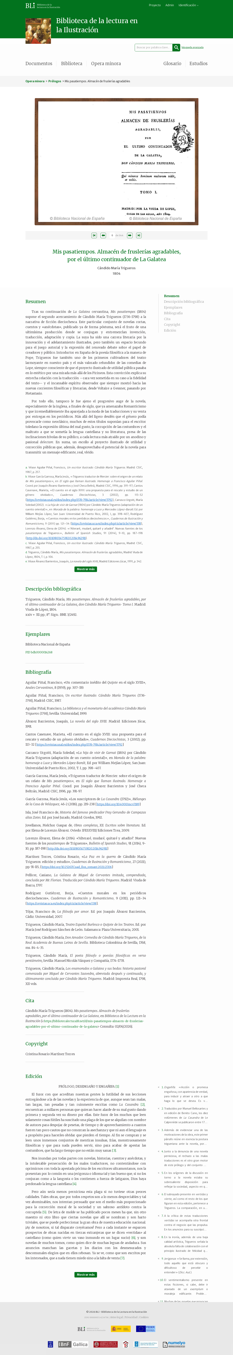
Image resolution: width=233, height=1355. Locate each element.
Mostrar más (86, 569)
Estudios (198, 63)
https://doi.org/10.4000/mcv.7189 (118, 804)
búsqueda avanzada (193, 47)
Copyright (172, 324)
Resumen (171, 296)
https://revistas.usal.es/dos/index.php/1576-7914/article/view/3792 (69, 500)
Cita (167, 319)
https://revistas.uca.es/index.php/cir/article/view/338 (106, 523)
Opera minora (106, 63)
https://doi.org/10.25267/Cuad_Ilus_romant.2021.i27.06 (77, 867)
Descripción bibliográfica (184, 301)
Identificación (187, 5)
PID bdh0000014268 (38, 652)
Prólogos (54, 81)
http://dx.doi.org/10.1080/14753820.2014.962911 (56, 538)
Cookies (144, 1317)
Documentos (38, 63)
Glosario (172, 63)
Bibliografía (173, 313)
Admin (169, 5)
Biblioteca (71, 63)
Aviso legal (116, 1317)
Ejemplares (173, 307)
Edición (170, 330)
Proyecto (155, 5)
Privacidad (131, 1317)
